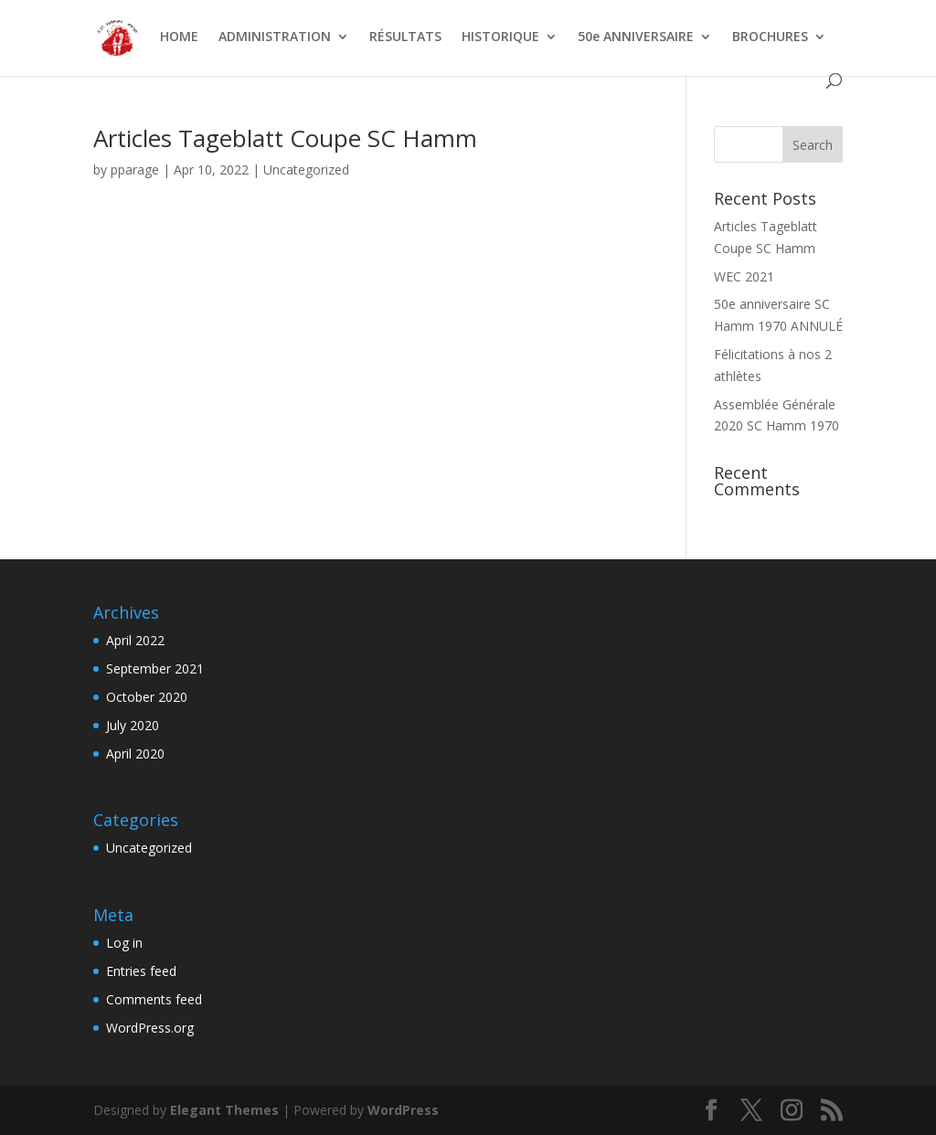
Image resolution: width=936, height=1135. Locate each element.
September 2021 (155, 668)
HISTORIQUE (500, 37)
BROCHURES (770, 37)
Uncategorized (306, 169)
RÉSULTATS (405, 37)
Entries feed (141, 971)
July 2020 (132, 725)
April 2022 (135, 640)
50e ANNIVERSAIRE (636, 37)
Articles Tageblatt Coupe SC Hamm (285, 138)
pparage (135, 169)
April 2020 (135, 753)
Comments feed (154, 999)
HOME (179, 37)
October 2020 (146, 696)
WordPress (403, 1110)
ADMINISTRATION (274, 37)
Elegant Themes (224, 1110)
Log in (124, 942)
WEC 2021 (744, 276)
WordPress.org (150, 1027)
